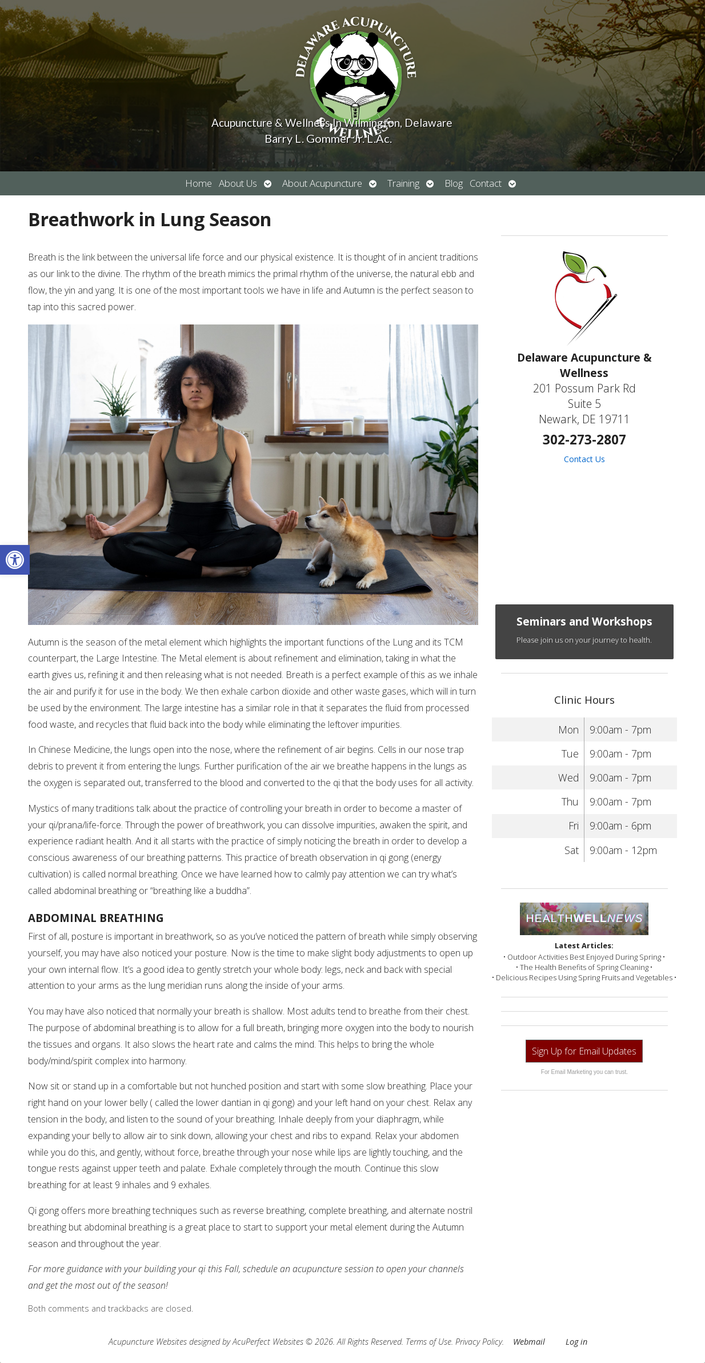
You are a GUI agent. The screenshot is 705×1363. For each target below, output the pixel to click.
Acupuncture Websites (148, 1341)
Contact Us (584, 459)
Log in (576, 1341)
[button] (15, 560)
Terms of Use (428, 1341)
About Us (238, 183)
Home (198, 183)
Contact (486, 183)
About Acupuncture (322, 183)
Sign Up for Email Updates (584, 1051)
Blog (453, 183)
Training (403, 183)
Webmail (529, 1341)
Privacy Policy (478, 1341)
